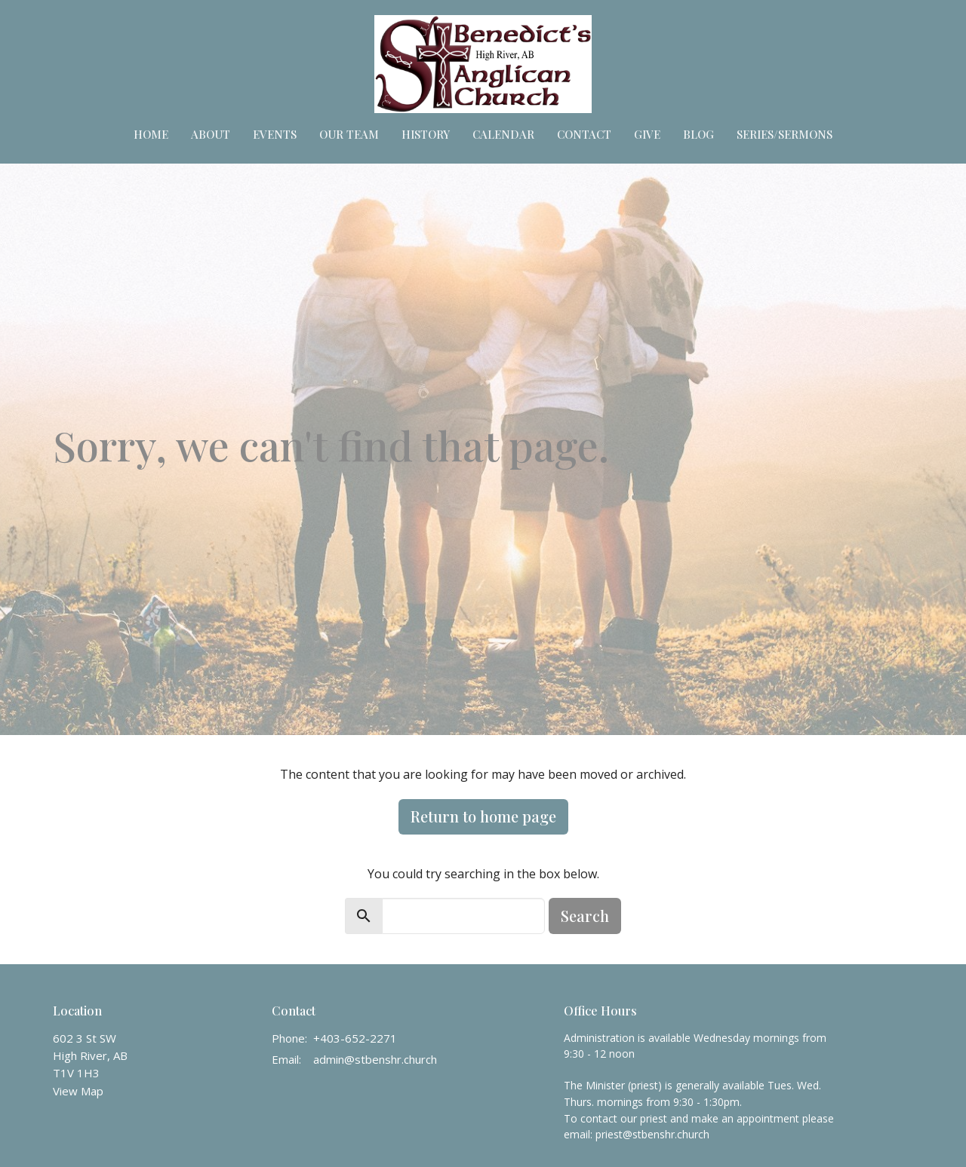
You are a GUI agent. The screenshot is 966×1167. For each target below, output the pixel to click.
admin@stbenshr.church (375, 1059)
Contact (584, 134)
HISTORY (425, 134)
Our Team (349, 134)
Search (585, 915)
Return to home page (483, 816)
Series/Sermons (784, 134)
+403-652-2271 (355, 1038)
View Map (78, 1090)
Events (275, 134)
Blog (698, 134)
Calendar (503, 134)
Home (151, 134)
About (210, 134)
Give (647, 134)
